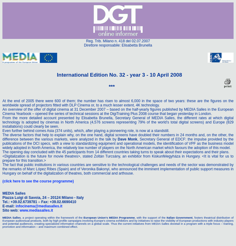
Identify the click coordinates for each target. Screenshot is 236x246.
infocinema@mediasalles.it (39, 206)
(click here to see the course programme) (38, 181)
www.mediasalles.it (36, 210)
